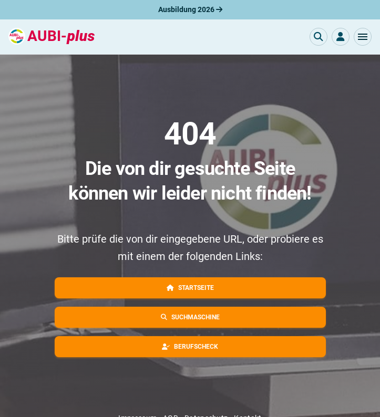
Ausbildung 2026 (190, 9)
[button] (363, 37)
